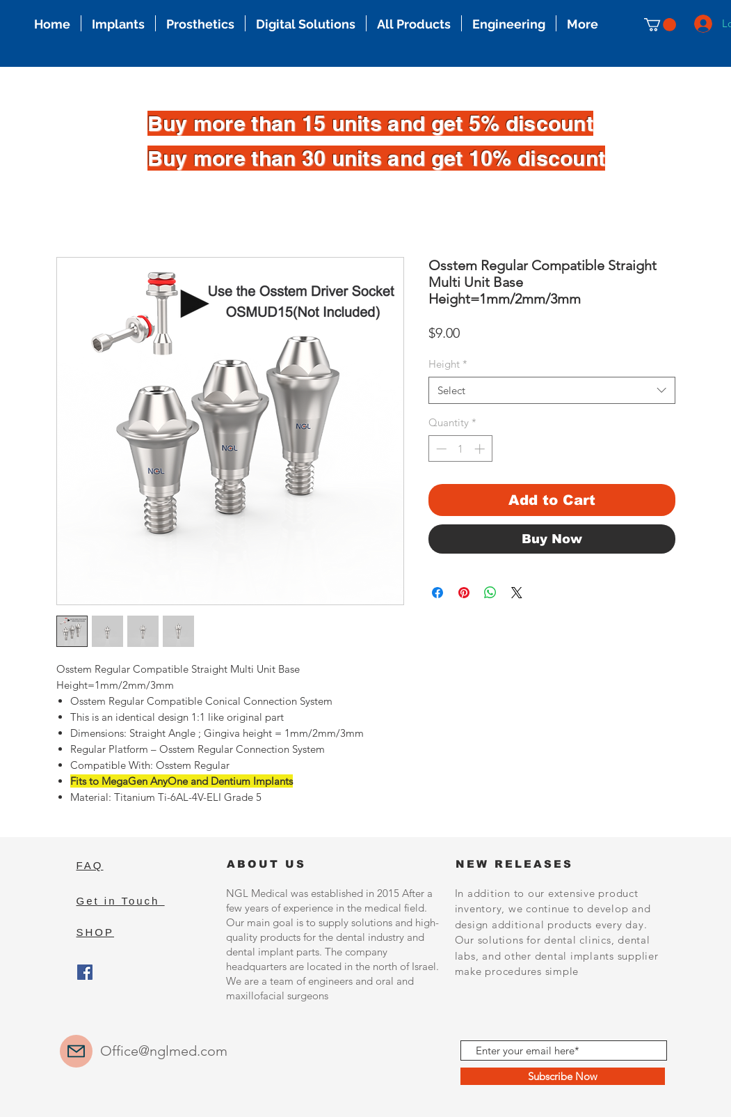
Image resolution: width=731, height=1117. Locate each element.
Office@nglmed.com (163, 1050)
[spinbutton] (460, 449)
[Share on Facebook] (437, 592)
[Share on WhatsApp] (490, 592)
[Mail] (76, 1051)
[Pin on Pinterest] (464, 592)
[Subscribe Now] (562, 1076)
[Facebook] (85, 972)
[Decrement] (440, 449)
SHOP (96, 932)
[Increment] (481, 449)
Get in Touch (121, 901)
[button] (660, 24)
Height (447, 363)
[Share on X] (516, 592)
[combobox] (551, 390)
